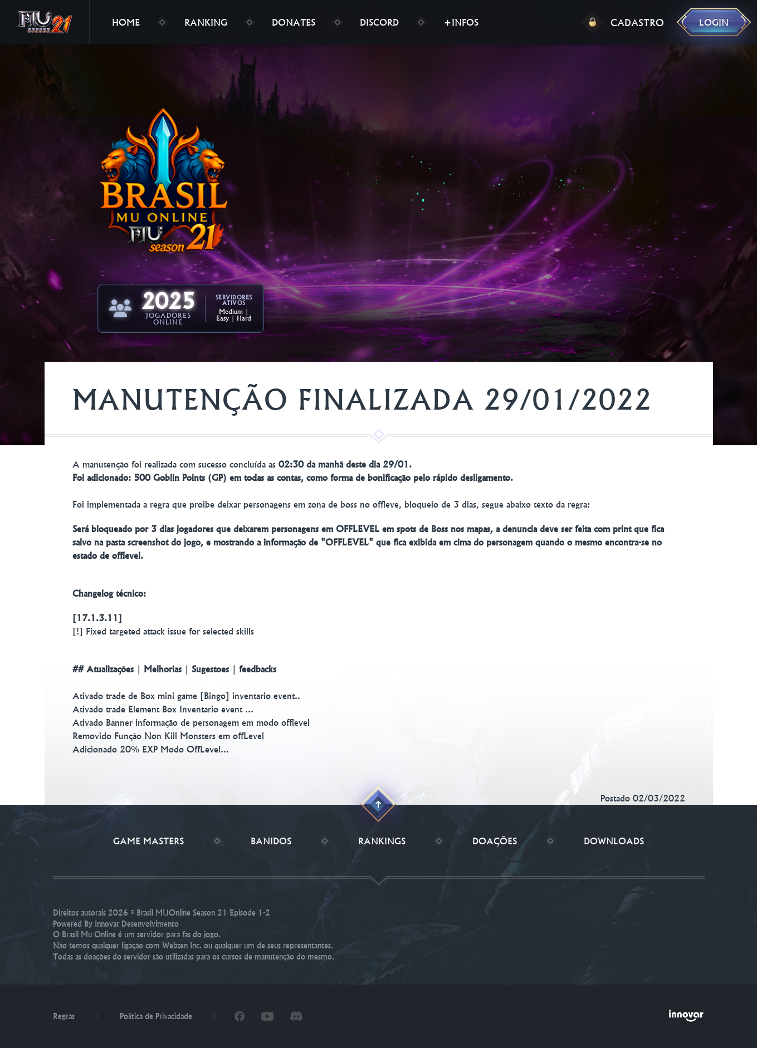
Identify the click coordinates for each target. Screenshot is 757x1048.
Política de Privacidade (156, 1016)
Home (126, 22)
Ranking (205, 22)
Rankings (382, 841)
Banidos (271, 841)
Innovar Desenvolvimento (137, 924)
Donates (293, 22)
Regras (64, 1016)
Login (714, 22)
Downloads (614, 841)
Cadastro (637, 22)
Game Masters (148, 841)
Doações (494, 841)
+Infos (460, 22)
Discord (379, 22)
